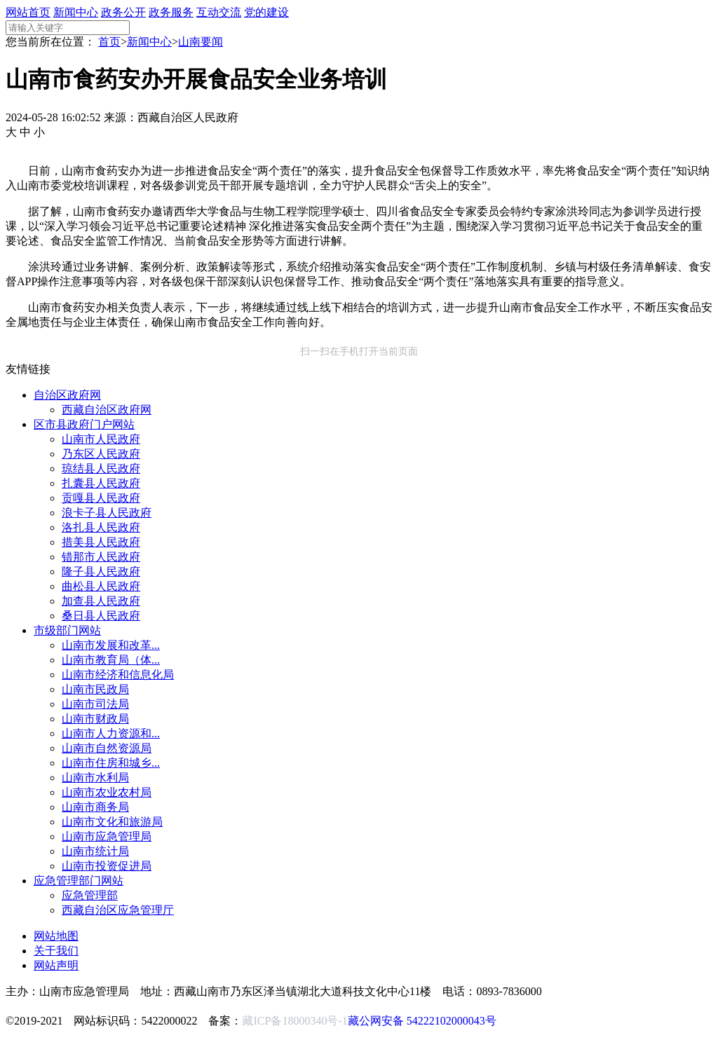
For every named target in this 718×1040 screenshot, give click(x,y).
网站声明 (56, 965)
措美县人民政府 (101, 542)
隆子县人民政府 (101, 571)
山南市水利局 (95, 778)
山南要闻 (200, 42)
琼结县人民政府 (101, 468)
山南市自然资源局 (106, 748)
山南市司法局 (95, 704)
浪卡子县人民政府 (106, 513)
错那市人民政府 (101, 557)
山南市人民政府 (101, 439)
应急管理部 (90, 895)
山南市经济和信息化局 (118, 674)
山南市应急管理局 (106, 836)
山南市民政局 (95, 689)
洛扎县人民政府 (101, 527)
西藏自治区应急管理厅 (118, 910)
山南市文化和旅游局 (112, 822)
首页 (109, 42)
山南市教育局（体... (111, 660)
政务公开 (123, 12)
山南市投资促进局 (106, 866)
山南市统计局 (95, 851)
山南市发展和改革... (111, 645)
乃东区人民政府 (101, 454)
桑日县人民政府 (101, 616)
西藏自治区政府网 (106, 410)
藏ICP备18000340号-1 (294, 1021)
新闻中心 (75, 12)
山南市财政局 (95, 719)
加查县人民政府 (101, 601)
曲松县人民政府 (101, 586)
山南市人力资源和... (111, 733)
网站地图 (56, 936)
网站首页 (28, 12)
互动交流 (218, 12)
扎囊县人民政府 (101, 483)
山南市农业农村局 (106, 792)
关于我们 (56, 951)
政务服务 (171, 12)
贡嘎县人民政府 (101, 498)
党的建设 (266, 12)
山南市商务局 (95, 807)
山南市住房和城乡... (111, 763)
